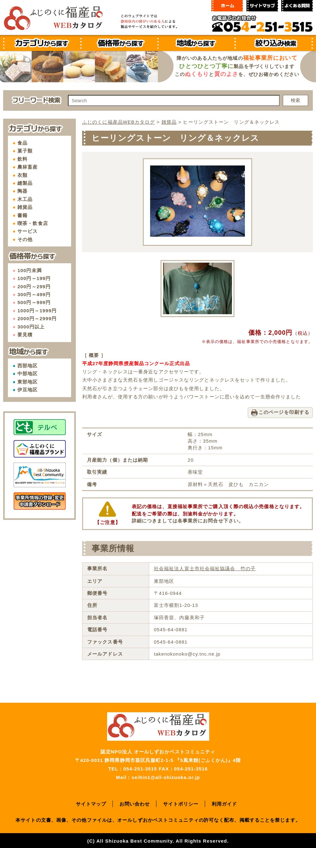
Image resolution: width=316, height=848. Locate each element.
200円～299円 (34, 286)
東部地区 (27, 381)
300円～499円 (34, 294)
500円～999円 (34, 302)
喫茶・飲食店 (32, 223)
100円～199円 (34, 278)
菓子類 (25, 150)
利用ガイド (224, 803)
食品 (22, 143)
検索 (295, 100)
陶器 (22, 191)
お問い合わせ (134, 803)
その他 (25, 239)
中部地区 (27, 373)
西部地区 (27, 365)
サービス (27, 231)
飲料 (22, 159)
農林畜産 (27, 167)
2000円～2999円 (37, 318)
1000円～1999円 (37, 310)
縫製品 (25, 183)
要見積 (25, 334)
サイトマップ (91, 803)
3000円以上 (31, 326)
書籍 (22, 215)
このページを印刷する (283, 412)
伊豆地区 (27, 389)
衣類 (22, 175)
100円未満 (29, 270)
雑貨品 (25, 207)
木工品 (25, 199)
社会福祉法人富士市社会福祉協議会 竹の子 (205, 568)
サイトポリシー (181, 803)
